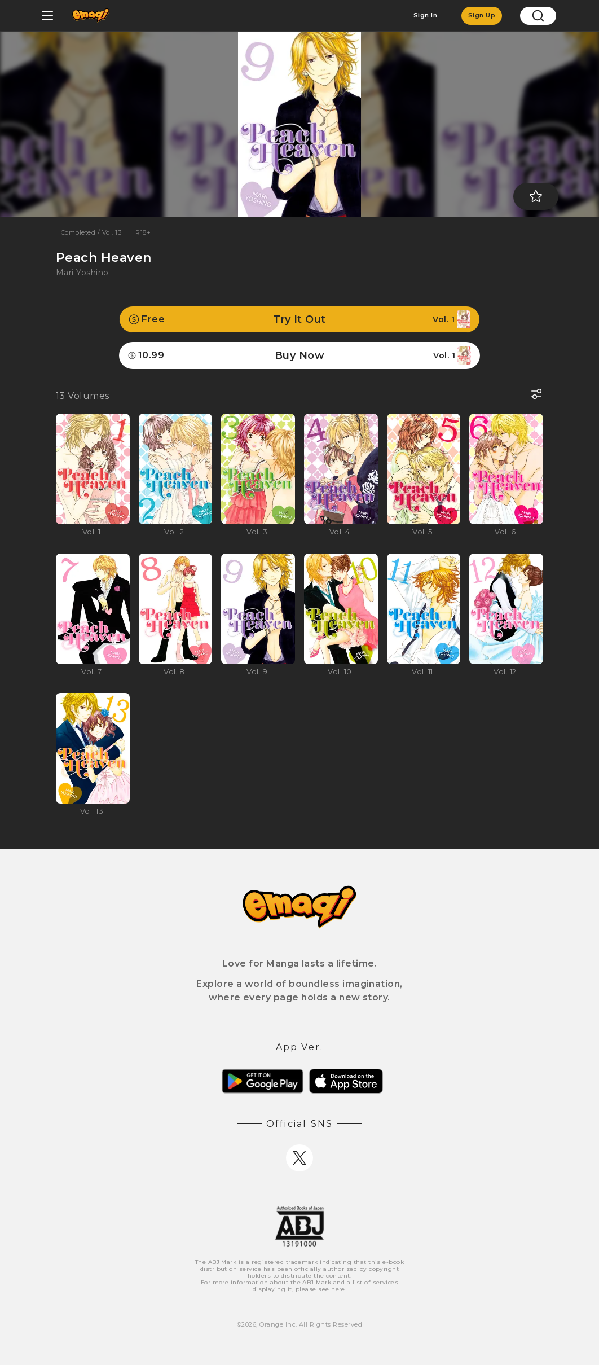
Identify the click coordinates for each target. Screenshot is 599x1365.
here (338, 1289)
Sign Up (481, 15)
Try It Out (299, 319)
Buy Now (299, 355)
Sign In (425, 15)
